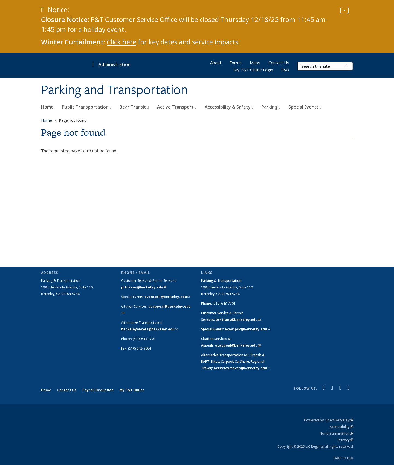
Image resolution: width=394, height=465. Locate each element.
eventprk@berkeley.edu (167, 296)
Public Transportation (86, 107)
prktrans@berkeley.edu (143, 287)
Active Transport (176, 107)
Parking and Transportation (114, 89)
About (215, 62)
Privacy (345, 439)
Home (47, 107)
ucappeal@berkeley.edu (238, 345)
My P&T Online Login (253, 69)
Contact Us (278, 62)
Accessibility (341, 426)
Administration (115, 64)
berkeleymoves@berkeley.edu (149, 329)
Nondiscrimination (336, 433)
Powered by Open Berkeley (328, 420)
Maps (255, 62)
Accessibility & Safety (229, 107)
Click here (121, 41)
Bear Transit (134, 107)
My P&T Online (132, 390)
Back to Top (343, 457)
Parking (270, 107)
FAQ (285, 69)
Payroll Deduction (98, 390)
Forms (236, 62)
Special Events (304, 107)
